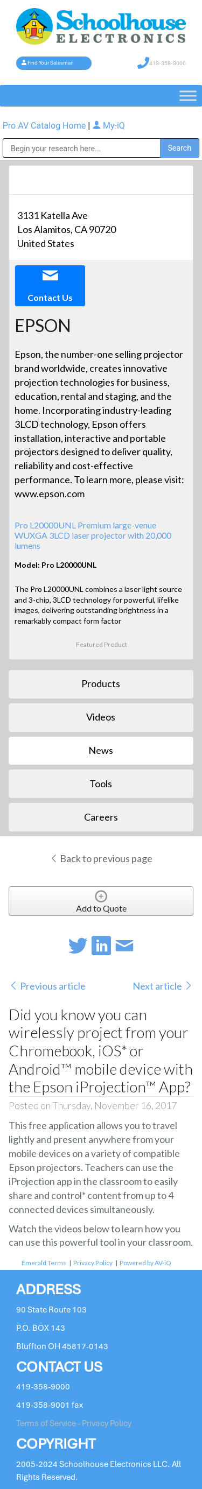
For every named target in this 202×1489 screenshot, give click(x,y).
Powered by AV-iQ (145, 1263)
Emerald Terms (44, 1263)
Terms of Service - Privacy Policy (73, 1423)
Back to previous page (101, 858)
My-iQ (108, 126)
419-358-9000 (167, 63)
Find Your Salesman (50, 63)
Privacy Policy (93, 1263)
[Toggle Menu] (188, 95)
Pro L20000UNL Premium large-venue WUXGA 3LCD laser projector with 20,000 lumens (93, 535)
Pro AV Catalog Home (45, 126)
